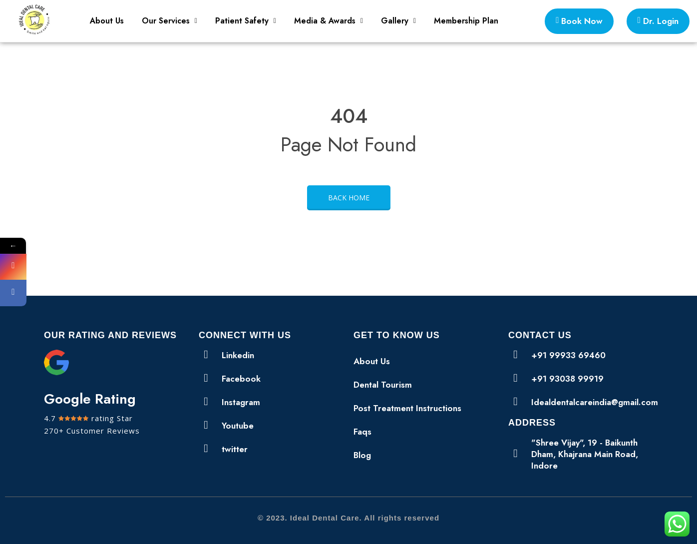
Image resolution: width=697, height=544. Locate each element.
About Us (107, 20)
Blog (362, 455)
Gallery (398, 20)
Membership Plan (466, 20)
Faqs (362, 432)
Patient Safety (245, 20)
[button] (169, 21)
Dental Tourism (382, 385)
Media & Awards (328, 20)
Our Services (169, 20)
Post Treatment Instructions (407, 408)
